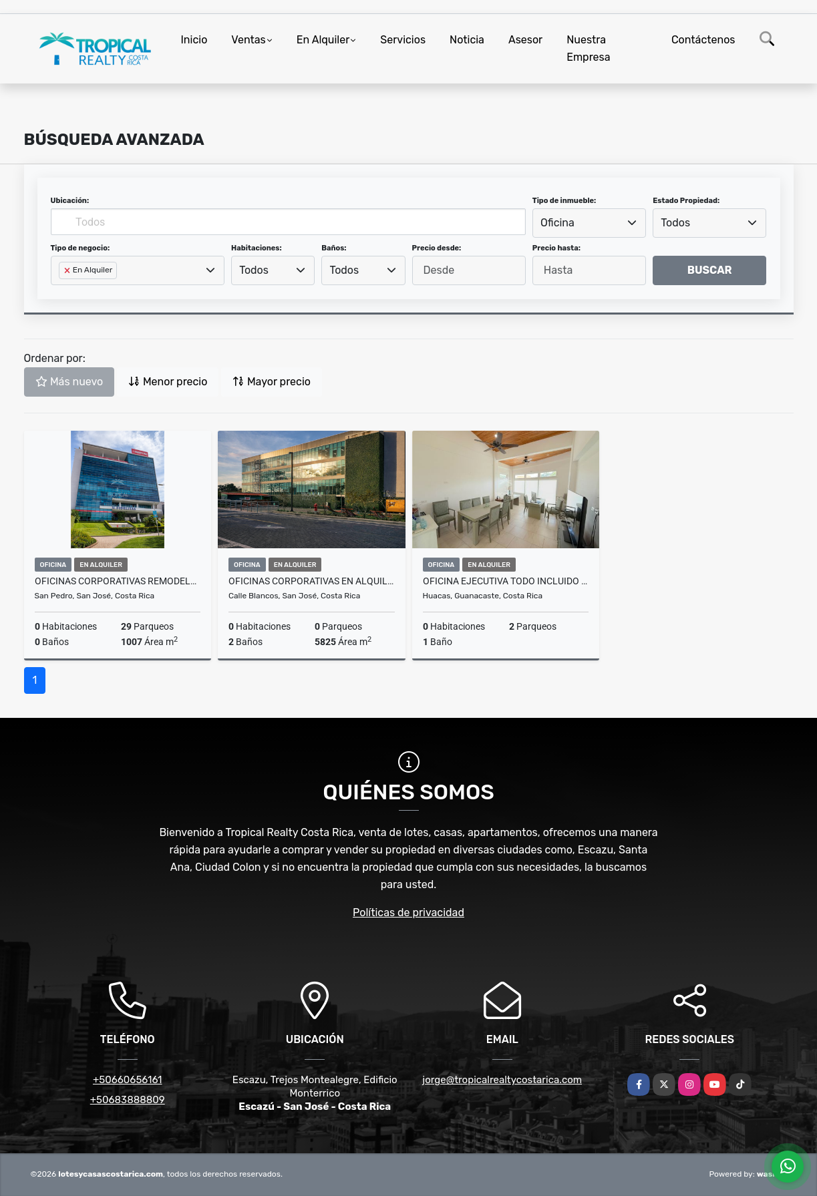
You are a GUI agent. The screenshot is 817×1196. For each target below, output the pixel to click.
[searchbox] (63, 292)
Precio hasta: (556, 248)
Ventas (248, 39)
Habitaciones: (256, 248)
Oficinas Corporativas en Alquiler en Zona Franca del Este (311, 581)
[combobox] (589, 223)
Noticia (467, 39)
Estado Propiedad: (686, 200)
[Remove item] (68, 270)
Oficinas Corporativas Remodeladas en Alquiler (118, 581)
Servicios (403, 39)
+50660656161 (127, 1080)
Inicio (194, 39)
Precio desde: (437, 248)
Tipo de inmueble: (564, 200)
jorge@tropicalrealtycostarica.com (502, 1080)
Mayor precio (271, 381)
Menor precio (167, 381)
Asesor (525, 39)
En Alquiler (323, 39)
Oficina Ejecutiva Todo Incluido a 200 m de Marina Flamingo (506, 581)
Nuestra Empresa (588, 48)
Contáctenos (703, 39)
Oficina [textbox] (557, 222)
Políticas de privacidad (408, 912)
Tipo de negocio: (80, 248)
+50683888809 (127, 1100)
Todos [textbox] (675, 222)
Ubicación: (70, 200)
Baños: (333, 248)
